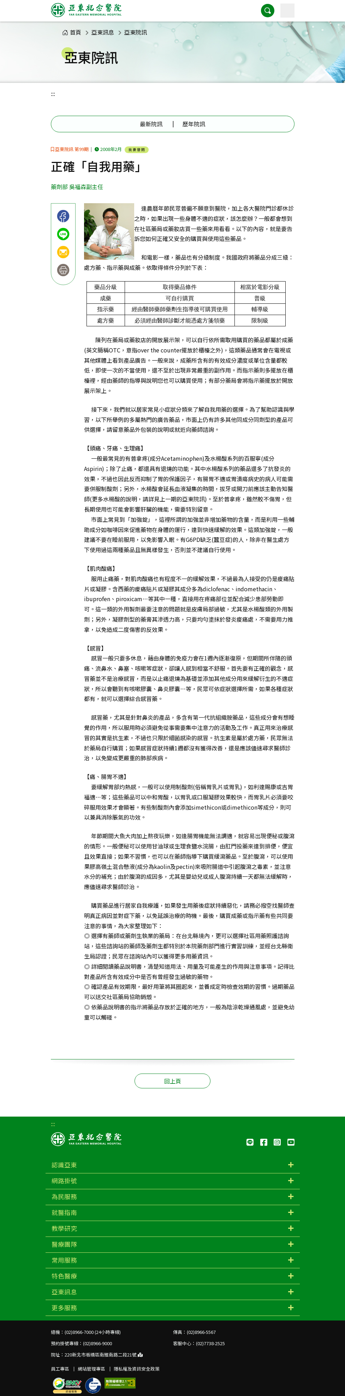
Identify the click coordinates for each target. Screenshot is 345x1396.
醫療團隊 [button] (64, 1244)
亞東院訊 (135, 32)
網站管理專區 (91, 1368)
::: (53, 93)
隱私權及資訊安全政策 (137, 1368)
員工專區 (60, 1368)
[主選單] (287, 11)
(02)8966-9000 (97, 1343)
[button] (268, 11)
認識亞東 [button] (64, 1164)
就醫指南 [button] (64, 1212)
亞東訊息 (102, 32)
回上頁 (172, 1081)
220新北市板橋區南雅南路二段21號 (104, 1354)
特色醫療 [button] (64, 1275)
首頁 (71, 32)
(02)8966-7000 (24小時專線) (93, 1332)
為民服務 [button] (64, 1196)
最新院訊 (151, 124)
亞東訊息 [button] (64, 1291)
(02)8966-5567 (201, 1332)
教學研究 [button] (64, 1228)
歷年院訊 (194, 124)
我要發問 (137, 149)
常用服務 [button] (64, 1260)
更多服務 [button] (64, 1307)
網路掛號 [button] (64, 1180)
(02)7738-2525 (210, 1343)
